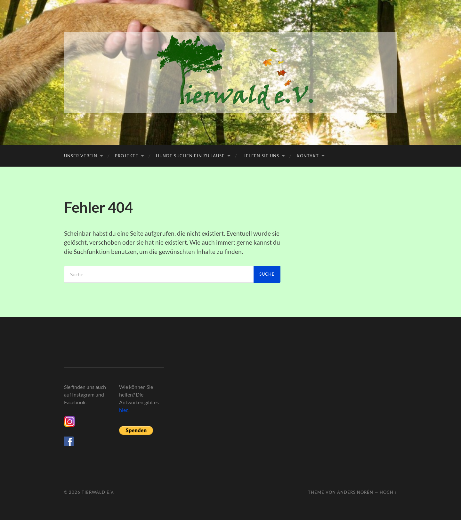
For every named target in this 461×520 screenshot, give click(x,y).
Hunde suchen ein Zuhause (190, 155)
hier (123, 410)
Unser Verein (80, 155)
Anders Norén (355, 492)
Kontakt (308, 155)
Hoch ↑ (388, 492)
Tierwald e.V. (98, 492)
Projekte (126, 155)
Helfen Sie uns (260, 155)
